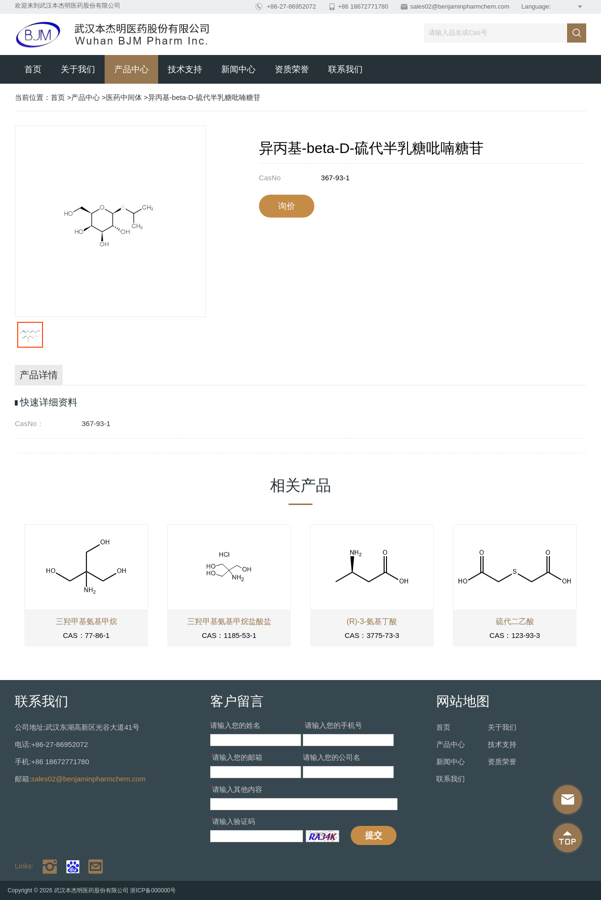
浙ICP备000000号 (153, 890)
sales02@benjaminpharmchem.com (460, 6)
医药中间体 (124, 97)
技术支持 (185, 69)
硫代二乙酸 (515, 621)
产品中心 (131, 69)
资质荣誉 (292, 69)
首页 (33, 69)
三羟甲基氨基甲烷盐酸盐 (229, 621)
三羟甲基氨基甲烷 (86, 621)
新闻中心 (238, 69)
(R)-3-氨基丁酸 (372, 621)
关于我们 (78, 69)
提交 (373, 835)
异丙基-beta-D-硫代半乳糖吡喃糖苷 (204, 97)
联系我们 (345, 69)
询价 (286, 206)
